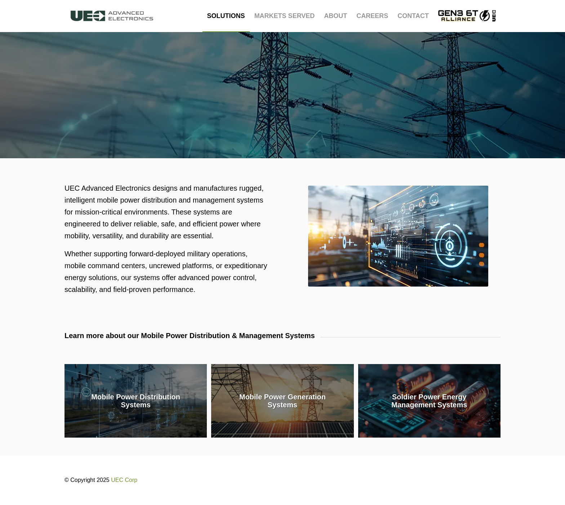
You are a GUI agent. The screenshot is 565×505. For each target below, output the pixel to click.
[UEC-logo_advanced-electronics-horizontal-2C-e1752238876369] (111, 16)
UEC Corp (124, 480)
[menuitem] (226, 16)
